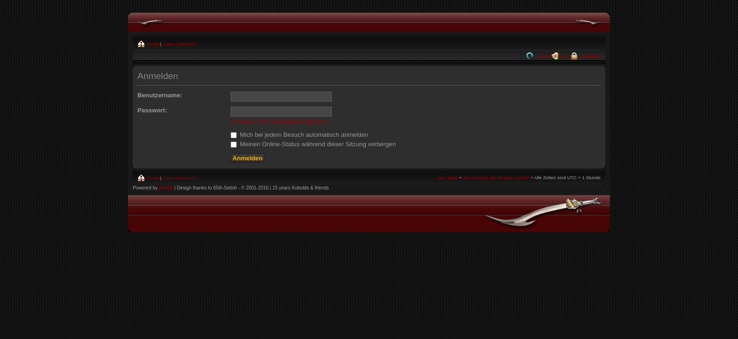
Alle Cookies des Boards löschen (496, 177)
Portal (152, 44)
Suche (541, 56)
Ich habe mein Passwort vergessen (279, 121)
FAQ (564, 56)
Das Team (447, 177)
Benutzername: (159, 95)
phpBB (166, 187)
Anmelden (589, 56)
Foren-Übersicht (179, 44)
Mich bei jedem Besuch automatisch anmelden (299, 134)
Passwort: (152, 110)
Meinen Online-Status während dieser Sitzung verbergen (313, 144)
